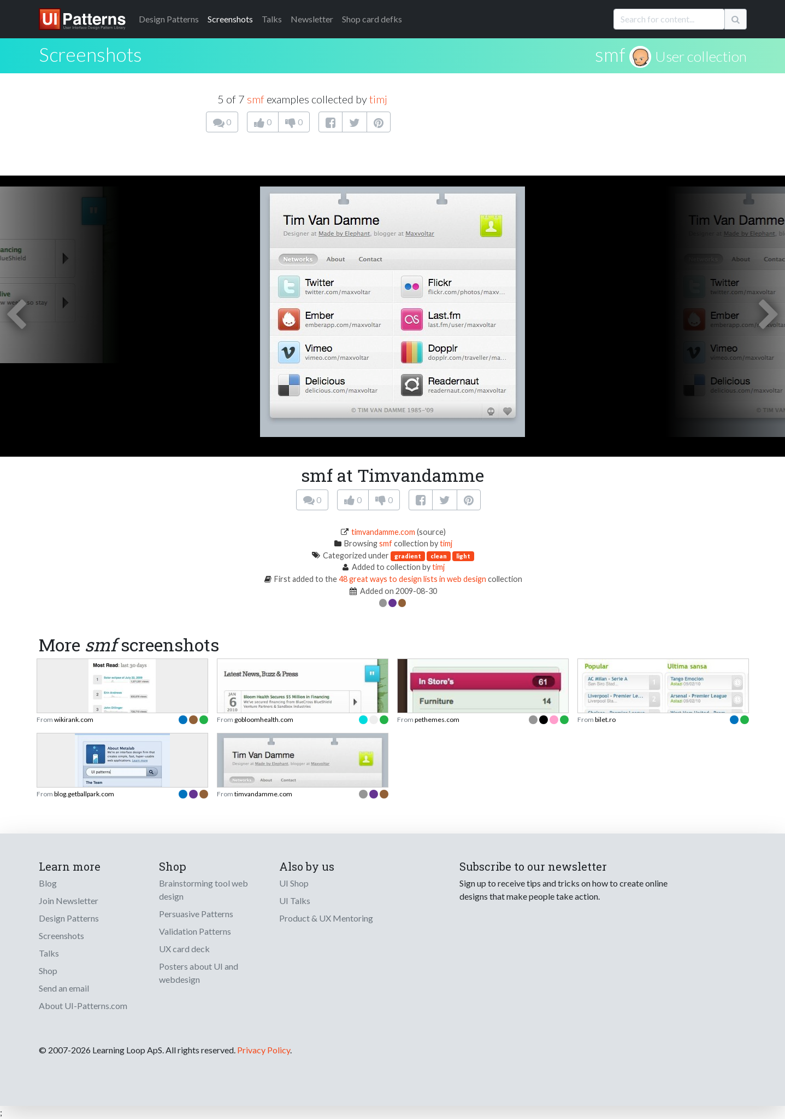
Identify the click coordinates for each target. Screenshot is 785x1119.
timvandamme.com (383, 532)
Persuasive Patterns (196, 913)
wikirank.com (73, 719)
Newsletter (312, 19)
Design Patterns (69, 918)
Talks (272, 19)
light (463, 556)
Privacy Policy (263, 1050)
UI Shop (294, 883)
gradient (407, 556)
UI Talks (294, 900)
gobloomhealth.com (263, 719)
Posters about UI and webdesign (198, 972)
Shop (48, 970)
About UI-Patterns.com (83, 1005)
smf (610, 54)
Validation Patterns (195, 931)
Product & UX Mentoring (326, 918)
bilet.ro (605, 719)
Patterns (169, 19)
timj (378, 99)
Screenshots (230, 19)
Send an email (64, 988)
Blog (48, 883)
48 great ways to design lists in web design (412, 579)
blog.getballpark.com (84, 794)
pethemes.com (437, 719)
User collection (701, 56)
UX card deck (184, 948)
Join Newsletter (68, 900)
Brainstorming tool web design (203, 889)
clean (438, 556)
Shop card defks (372, 19)
